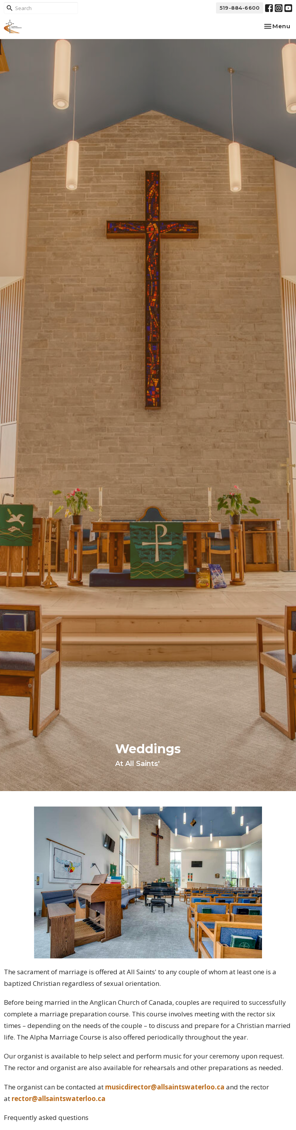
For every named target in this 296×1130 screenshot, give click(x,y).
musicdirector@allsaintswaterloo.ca (165, 1086)
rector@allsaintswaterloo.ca (58, 1098)
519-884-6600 (239, 8)
